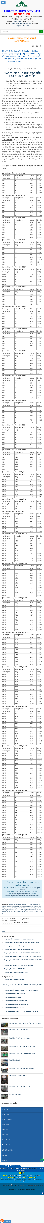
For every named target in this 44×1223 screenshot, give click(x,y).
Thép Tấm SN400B (15, 1123)
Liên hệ (35, 1196)
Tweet (3, 959)
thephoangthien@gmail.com (21, 23)
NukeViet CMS (38, 1213)
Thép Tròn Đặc (7, 1148)
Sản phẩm (19, 1196)
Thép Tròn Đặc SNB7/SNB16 (18, 1104)
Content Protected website (27, 1217)
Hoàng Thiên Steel (20, 1213)
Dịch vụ (4, 1188)
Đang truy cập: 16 (15, 1194)
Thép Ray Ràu (6, 1173)
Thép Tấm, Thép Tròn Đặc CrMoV (19, 1066)
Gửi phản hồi (5, 1221)
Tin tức (4, 1183)
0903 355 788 (18, 21)
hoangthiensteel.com (22, 26)
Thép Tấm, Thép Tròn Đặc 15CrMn (19, 1114)
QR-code (4, 1194)
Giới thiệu (10, 1196)
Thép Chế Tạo (6, 1168)
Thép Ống (5, 1137)
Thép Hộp (5, 1158)
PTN (18, 1217)
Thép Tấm (5, 1143)
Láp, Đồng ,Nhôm (7, 1178)
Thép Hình (5, 1153)
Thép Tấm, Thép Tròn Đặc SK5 (18, 1058)
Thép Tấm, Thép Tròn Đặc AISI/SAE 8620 (22, 1081)
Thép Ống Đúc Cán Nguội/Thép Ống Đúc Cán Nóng (25, 1051)
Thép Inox (5, 1163)
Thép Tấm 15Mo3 (14, 1088)
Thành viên (27, 1196)
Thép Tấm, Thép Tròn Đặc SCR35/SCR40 (22, 1097)
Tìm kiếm (23, 1198)
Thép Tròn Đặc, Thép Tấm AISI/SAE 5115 (22, 1075)
